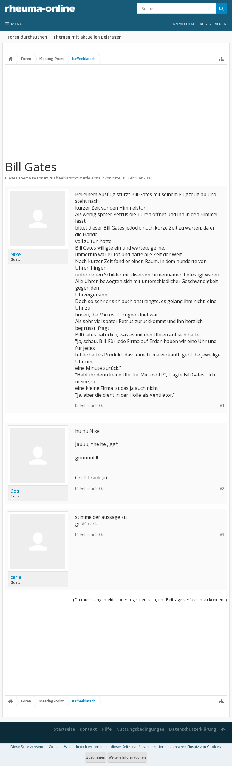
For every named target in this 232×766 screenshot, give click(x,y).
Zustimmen (95, 757)
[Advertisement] (116, 109)
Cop (14, 491)
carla (15, 577)
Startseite (64, 729)
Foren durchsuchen (27, 37)
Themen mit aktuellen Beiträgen (87, 37)
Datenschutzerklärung (192, 729)
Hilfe (107, 729)
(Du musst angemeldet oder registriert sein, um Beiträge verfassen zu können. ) (150, 599)
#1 (222, 405)
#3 (222, 534)
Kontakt (88, 729)
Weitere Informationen (127, 757)
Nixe (116, 178)
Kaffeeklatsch (63, 178)
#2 (222, 488)
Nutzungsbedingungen (140, 729)
